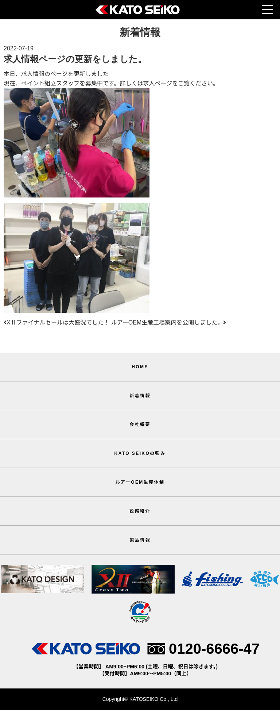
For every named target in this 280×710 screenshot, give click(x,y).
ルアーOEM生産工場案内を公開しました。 (168, 322)
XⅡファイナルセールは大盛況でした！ (56, 322)
